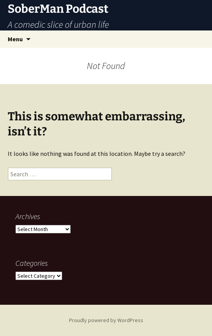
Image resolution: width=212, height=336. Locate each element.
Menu (15, 39)
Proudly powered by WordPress (106, 320)
